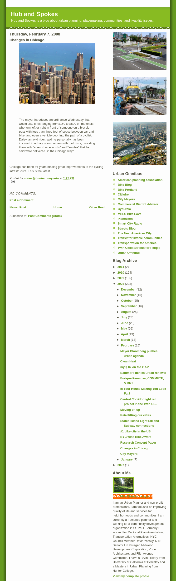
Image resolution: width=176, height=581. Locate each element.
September (129, 306)
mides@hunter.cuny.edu (134, 496)
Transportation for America (137, 243)
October (127, 300)
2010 (121, 272)
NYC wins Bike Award (136, 437)
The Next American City (135, 233)
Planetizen (125, 218)
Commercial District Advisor (138, 204)
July (124, 317)
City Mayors (126, 199)
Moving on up (130, 409)
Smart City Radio (130, 223)
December (129, 289)
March (126, 339)
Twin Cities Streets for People (139, 248)
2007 (121, 465)
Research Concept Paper (138, 442)
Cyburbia (124, 209)
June (125, 323)
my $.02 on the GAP (134, 367)
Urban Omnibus (129, 253)
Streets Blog (127, 228)
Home (58, 207)
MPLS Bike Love (129, 214)
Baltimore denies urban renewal (143, 373)
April (125, 334)
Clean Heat (128, 361)
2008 (121, 283)
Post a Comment (21, 200)
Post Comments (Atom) (45, 216)
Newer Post (18, 207)
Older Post (97, 207)
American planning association (140, 180)
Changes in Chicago (134, 448)
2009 (121, 278)
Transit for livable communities (140, 238)
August (126, 312)
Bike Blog (125, 184)
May (124, 328)
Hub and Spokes (34, 14)
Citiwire (123, 194)
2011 (121, 267)
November (129, 295)
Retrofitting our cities (135, 415)
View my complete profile (131, 576)
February (128, 345)
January (127, 459)
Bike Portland (127, 189)
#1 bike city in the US (135, 431)
